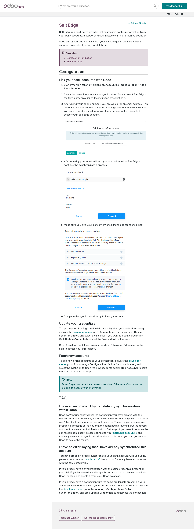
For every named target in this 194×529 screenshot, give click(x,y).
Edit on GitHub (137, 23)
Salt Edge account (124, 432)
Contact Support (70, 517)
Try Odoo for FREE (174, 5)
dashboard (91, 459)
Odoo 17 (179, 14)
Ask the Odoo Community (98, 517)
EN (168, 14)
